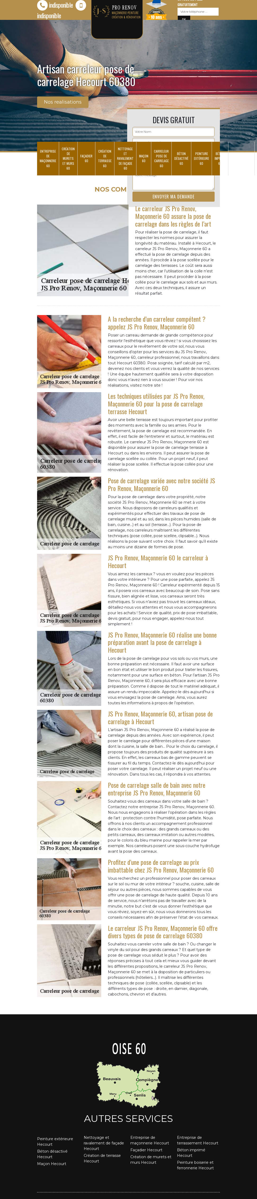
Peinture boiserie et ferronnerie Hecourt (195, 1165)
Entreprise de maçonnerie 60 (48, 158)
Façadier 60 (86, 158)
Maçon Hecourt (51, 1163)
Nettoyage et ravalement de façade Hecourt (104, 1143)
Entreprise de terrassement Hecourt (197, 1140)
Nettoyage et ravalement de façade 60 (125, 158)
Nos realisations (63, 102)
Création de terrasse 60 (105, 158)
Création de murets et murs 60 (68, 158)
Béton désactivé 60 (181, 158)
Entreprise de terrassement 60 (241, 158)
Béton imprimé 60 (220, 158)
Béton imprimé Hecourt (191, 1153)
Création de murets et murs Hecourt (150, 1159)
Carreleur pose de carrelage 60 (161, 158)
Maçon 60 (143, 158)
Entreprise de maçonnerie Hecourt (149, 1140)
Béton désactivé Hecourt (52, 1154)
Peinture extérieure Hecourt (55, 1141)
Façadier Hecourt (146, 1150)
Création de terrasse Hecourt (102, 1158)
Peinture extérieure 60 (201, 158)
